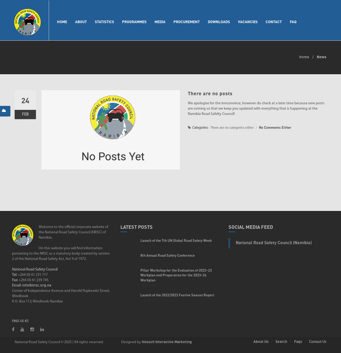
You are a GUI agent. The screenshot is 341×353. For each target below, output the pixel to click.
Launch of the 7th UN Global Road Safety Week (176, 240)
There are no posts (210, 93)
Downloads (219, 21)
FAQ (293, 21)
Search (281, 341)
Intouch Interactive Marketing (167, 341)
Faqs (298, 341)
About (81, 21)
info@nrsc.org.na (36, 285)
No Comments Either (275, 127)
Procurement (186, 21)
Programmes (134, 21)
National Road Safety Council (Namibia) (274, 242)
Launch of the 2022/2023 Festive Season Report (177, 295)
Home (62, 21)
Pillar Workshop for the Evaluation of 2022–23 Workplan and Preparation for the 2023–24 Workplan (176, 275)
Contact (274, 21)
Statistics (104, 21)
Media (160, 21)
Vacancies (248, 21)
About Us (261, 341)
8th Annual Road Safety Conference (167, 255)
